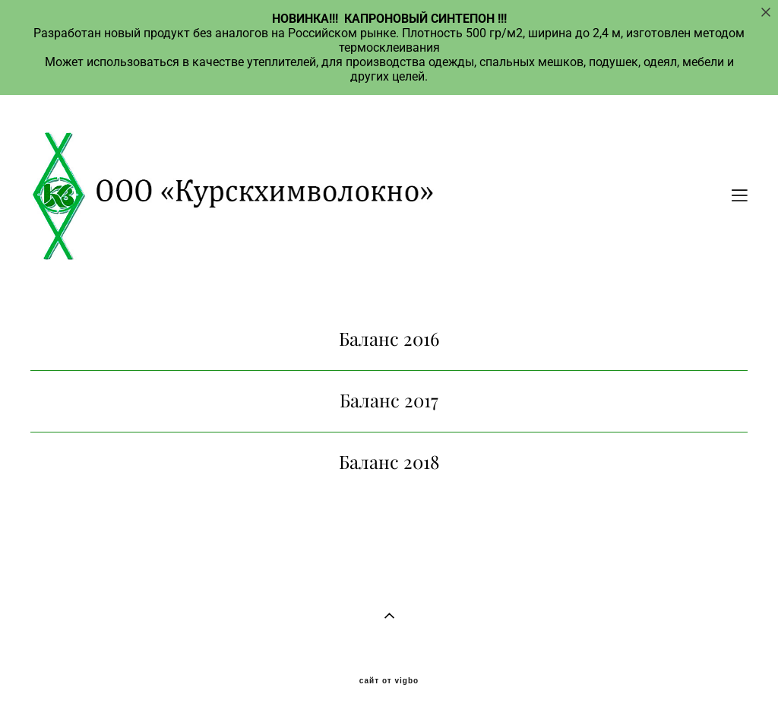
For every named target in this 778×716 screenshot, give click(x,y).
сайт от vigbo (389, 681)
